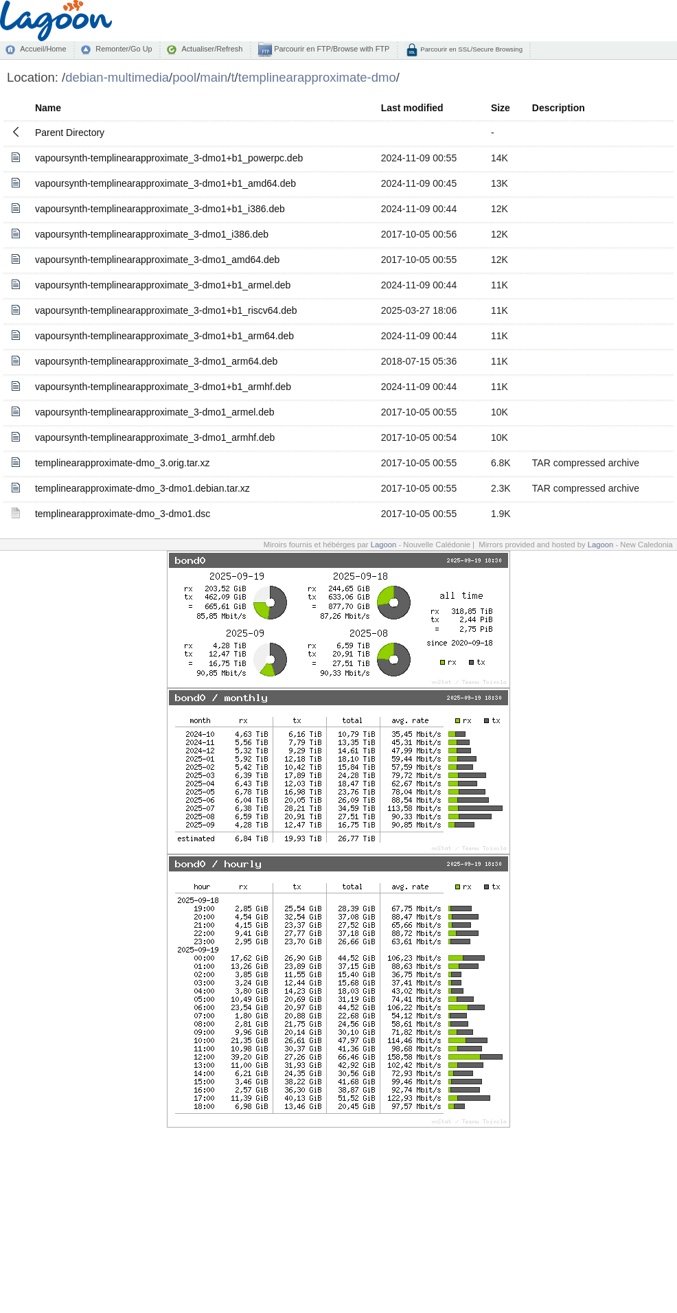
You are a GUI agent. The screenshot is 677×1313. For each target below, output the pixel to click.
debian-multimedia (117, 77)
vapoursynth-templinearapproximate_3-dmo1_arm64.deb (156, 361)
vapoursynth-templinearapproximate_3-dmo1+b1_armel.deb (162, 284)
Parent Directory (69, 132)
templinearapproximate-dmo (317, 77)
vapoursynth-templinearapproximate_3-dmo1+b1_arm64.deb (164, 335)
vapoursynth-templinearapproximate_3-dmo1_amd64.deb (157, 259)
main (213, 77)
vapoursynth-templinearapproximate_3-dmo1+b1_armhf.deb (163, 386)
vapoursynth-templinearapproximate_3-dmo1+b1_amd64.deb (165, 183)
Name (48, 107)
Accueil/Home (43, 49)
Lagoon (384, 544)
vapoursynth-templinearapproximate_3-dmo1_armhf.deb (155, 437)
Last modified (412, 107)
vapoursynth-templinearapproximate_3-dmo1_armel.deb (155, 412)
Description (558, 107)
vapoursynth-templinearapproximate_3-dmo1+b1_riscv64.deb (166, 310)
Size (500, 107)
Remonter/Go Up (123, 49)
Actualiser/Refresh (211, 49)
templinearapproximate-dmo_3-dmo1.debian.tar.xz (142, 488)
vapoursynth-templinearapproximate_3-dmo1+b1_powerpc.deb (169, 157)
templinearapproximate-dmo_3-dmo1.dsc (122, 513)
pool (184, 77)
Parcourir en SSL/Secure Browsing (471, 49)
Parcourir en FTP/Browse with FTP (330, 49)
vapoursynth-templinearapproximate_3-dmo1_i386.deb (151, 234)
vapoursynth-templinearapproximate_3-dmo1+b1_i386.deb (160, 208)
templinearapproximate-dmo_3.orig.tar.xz (122, 462)
